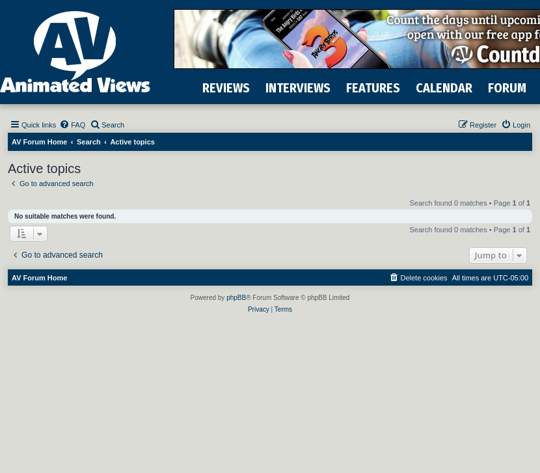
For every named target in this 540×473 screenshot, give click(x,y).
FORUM (507, 88)
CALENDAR (444, 88)
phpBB (236, 297)
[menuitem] (72, 125)
